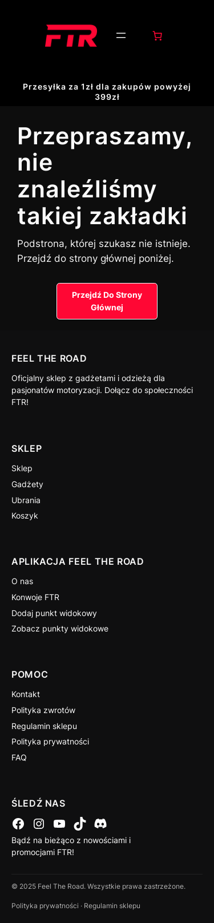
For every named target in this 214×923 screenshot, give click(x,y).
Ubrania (26, 500)
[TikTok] (80, 824)
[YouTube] (59, 824)
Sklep (22, 468)
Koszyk (24, 515)
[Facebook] (18, 824)
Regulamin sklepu (44, 726)
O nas (22, 581)
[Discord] (100, 824)
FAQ (19, 757)
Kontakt (25, 694)
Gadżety (27, 484)
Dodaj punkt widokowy (54, 613)
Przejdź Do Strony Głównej (107, 301)
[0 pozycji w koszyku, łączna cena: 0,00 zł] (157, 35)
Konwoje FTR (35, 597)
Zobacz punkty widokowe (59, 628)
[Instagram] (39, 824)
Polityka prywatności (50, 741)
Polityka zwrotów (43, 710)
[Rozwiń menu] (121, 35)
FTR (18, 402)
